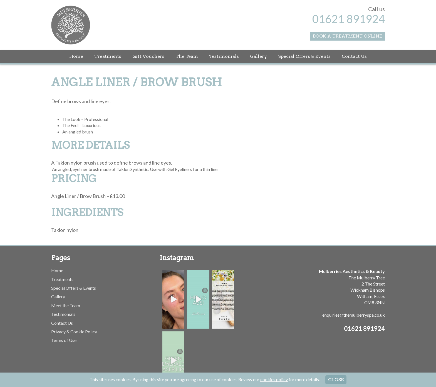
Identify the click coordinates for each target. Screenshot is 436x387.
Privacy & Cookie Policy (74, 331)
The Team (186, 56)
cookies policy (274, 379)
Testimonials (224, 56)
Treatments (107, 56)
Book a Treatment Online (347, 36)
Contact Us (354, 56)
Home (76, 56)
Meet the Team (65, 305)
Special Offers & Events (304, 56)
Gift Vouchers (148, 56)
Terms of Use (63, 340)
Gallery (258, 56)
